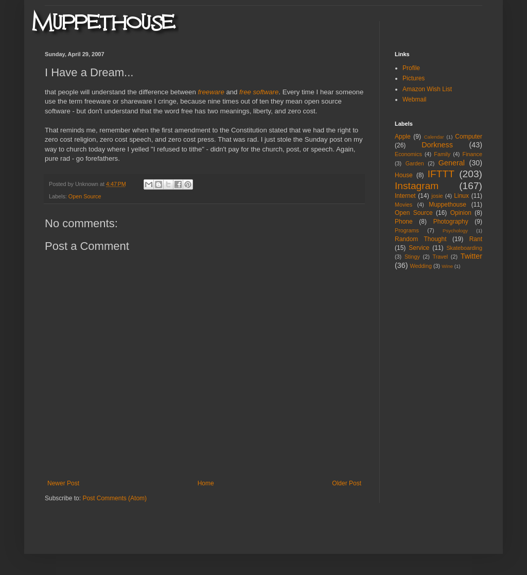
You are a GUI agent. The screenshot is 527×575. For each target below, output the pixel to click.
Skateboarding (464, 248)
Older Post (346, 483)
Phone (404, 221)
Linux (461, 195)
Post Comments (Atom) (114, 498)
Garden (415, 163)
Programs (407, 230)
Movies (403, 204)
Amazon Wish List (427, 89)
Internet (405, 195)
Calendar (434, 137)
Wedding (421, 266)
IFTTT (441, 173)
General (451, 163)
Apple (403, 136)
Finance (472, 154)
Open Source (84, 196)
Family (442, 154)
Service (419, 247)
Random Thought (421, 239)
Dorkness (437, 145)
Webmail (414, 99)
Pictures (413, 78)
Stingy (412, 256)
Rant (475, 239)
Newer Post (63, 483)
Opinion (460, 212)
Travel (440, 256)
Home (206, 483)
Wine (447, 266)
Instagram (416, 185)
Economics (408, 154)
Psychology (455, 230)
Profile (411, 68)
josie (437, 196)
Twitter (471, 256)
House (404, 175)
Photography (450, 221)
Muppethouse (447, 204)
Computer (468, 136)
